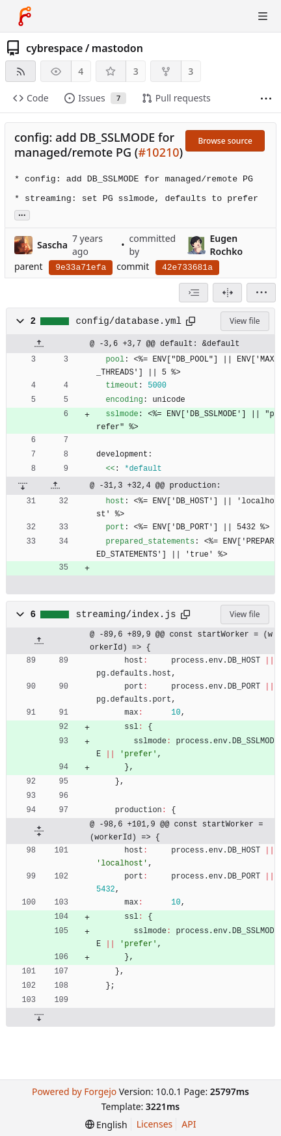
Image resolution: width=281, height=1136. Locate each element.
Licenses (155, 1124)
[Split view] (227, 292)
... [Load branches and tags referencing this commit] (22, 214)
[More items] (266, 98)
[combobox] (193, 292)
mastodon (117, 48)
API (188, 1124)
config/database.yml (128, 321)
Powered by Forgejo (74, 1091)
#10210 (158, 152)
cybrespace (54, 48)
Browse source (225, 140)
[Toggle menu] (262, 16)
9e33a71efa (80, 267)
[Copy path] (190, 321)
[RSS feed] (20, 71)
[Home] (25, 16)
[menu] (261, 292)
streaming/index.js (126, 614)
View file (245, 320)
